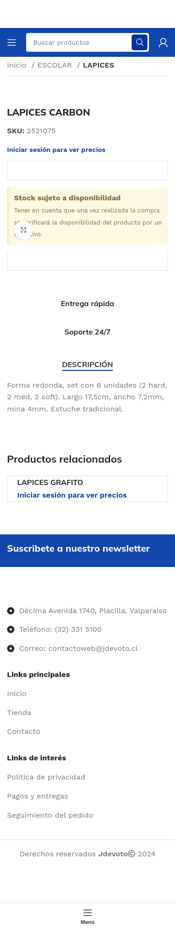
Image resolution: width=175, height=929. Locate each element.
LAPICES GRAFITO (50, 482)
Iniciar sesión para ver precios (72, 495)
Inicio (18, 65)
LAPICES (98, 65)
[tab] (87, 364)
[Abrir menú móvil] (11, 42)
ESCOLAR (56, 65)
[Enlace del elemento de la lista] (87, 694)
